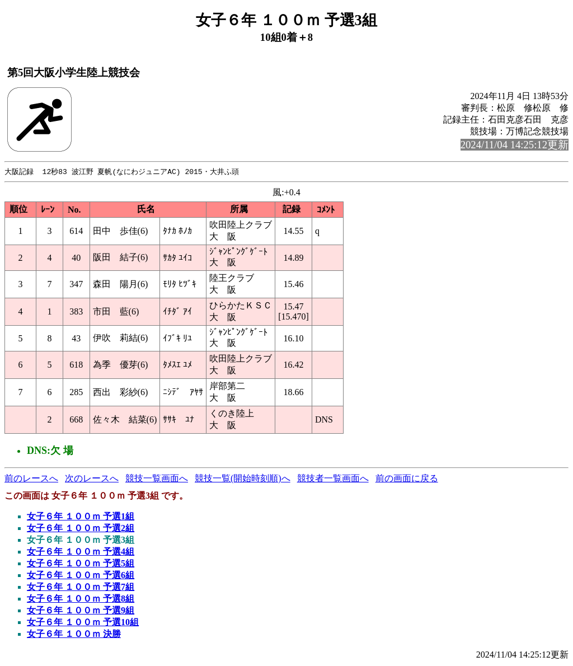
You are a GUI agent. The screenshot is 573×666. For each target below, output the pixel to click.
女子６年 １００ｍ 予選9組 (80, 611)
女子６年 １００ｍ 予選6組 (80, 575)
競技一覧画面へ (156, 479)
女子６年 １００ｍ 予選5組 (80, 564)
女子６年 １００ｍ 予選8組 (80, 599)
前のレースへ (31, 479)
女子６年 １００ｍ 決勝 (74, 634)
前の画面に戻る (406, 479)
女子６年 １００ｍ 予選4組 (80, 552)
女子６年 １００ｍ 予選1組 (80, 517)
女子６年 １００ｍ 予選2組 (80, 528)
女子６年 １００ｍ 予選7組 (80, 587)
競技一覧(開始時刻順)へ (242, 479)
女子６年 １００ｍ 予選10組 (83, 622)
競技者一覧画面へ (333, 479)
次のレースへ (92, 479)
